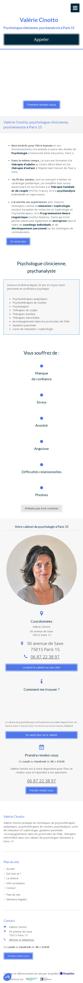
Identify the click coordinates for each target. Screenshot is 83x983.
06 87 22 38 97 (45, 657)
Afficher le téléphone (21, 939)
